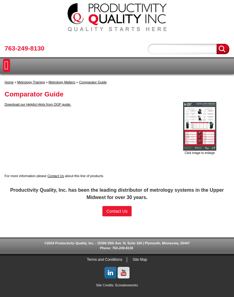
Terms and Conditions (104, 259)
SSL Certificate (117, 235)
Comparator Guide (93, 82)
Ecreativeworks (126, 285)
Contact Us (56, 176)
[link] (117, 225)
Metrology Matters (61, 82)
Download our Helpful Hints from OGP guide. (38, 104)
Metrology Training (31, 82)
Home (9, 82)
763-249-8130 (24, 48)
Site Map (140, 259)
